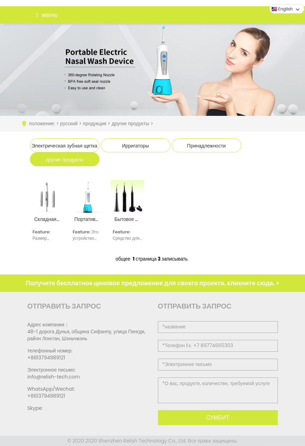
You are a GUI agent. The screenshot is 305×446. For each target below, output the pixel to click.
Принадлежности (206, 145)
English (282, 9)
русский (69, 123)
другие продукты (130, 123)
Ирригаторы (135, 145)
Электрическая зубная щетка (64, 145)
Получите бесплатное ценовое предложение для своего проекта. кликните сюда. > (153, 283)
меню (45, 15)
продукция (94, 123)
